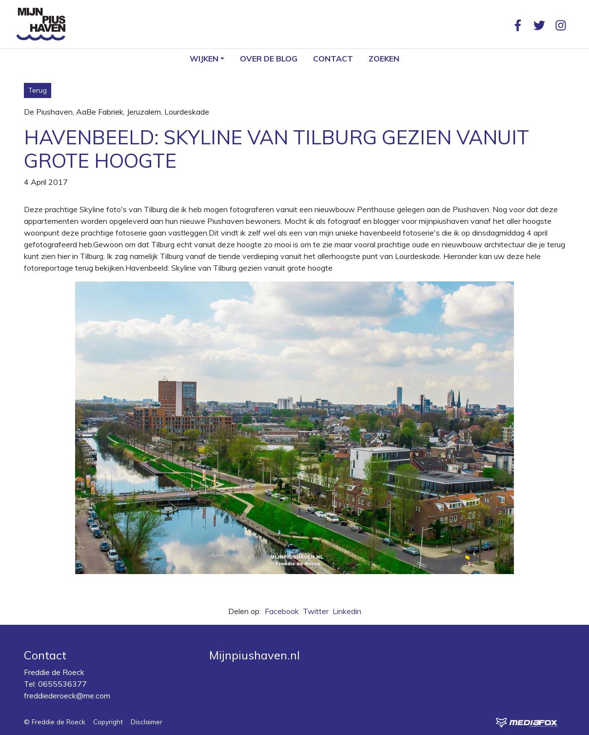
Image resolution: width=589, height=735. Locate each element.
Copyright (108, 721)
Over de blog (268, 58)
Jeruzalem (144, 112)
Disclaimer (146, 721)
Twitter (316, 611)
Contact (333, 58)
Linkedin (347, 611)
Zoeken (384, 58)
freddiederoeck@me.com (67, 695)
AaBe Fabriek (99, 112)
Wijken (204, 58)
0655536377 (62, 684)
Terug (37, 90)
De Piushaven (48, 112)
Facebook (282, 611)
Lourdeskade (186, 112)
